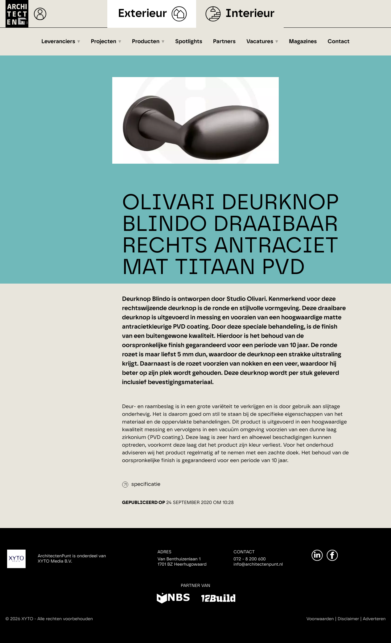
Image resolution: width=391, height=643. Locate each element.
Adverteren (374, 619)
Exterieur (142, 13)
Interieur (249, 13)
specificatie (145, 484)
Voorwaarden (320, 619)
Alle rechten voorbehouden (65, 619)
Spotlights (188, 41)
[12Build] (218, 599)
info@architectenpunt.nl (258, 564)
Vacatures (259, 41)
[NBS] (173, 599)
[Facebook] (332, 555)
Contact (339, 41)
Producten (146, 41)
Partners (224, 41)
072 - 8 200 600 (249, 559)
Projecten (104, 41)
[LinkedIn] (317, 555)
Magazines (303, 41)
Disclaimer (348, 619)
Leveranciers (58, 41)
